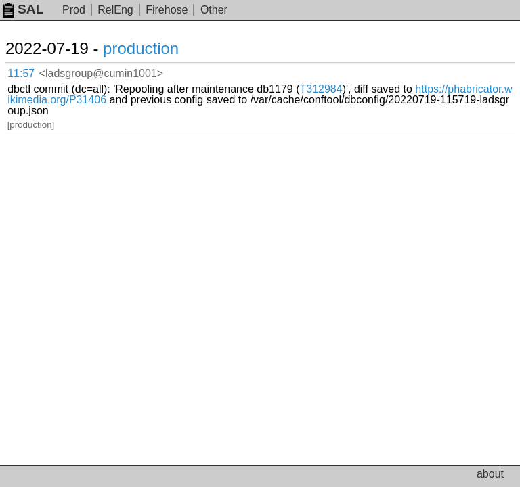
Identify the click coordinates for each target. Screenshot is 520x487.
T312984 (320, 89)
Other (214, 10)
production (141, 48)
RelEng (115, 10)
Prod (73, 10)
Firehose (167, 10)
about (490, 474)
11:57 (21, 73)
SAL (23, 9)
